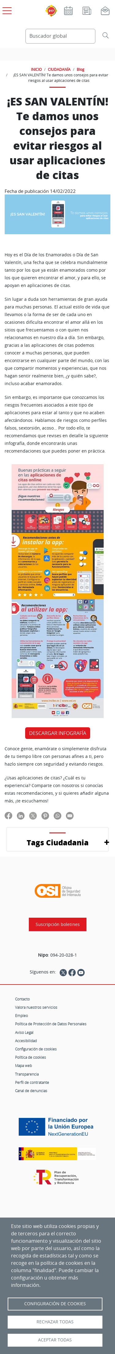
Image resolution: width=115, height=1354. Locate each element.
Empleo (21, 1015)
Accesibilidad (26, 1040)
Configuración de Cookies (55, 1303)
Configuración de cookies (36, 1048)
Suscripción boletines (58, 924)
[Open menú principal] (6, 9)
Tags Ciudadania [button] (58, 842)
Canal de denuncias (31, 1090)
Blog (80, 69)
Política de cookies (30, 1057)
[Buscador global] (60, 36)
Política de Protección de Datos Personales (50, 1023)
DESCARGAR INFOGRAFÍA (57, 733)
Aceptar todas (55, 1340)
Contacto (22, 998)
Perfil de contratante (32, 1082)
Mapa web (23, 1065)
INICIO (36, 69)
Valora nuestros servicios (36, 1007)
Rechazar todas (55, 1322)
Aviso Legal (24, 1032)
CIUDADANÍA (59, 69)
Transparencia (27, 1074)
